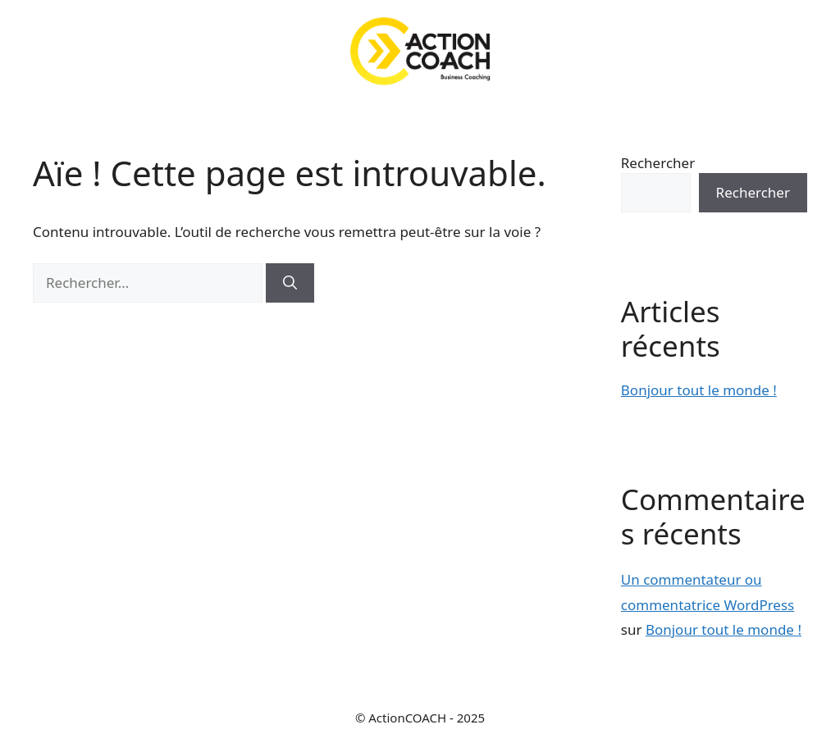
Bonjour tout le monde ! (699, 390)
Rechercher (658, 162)
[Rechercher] (290, 283)
